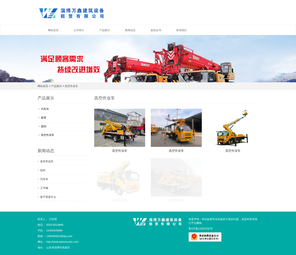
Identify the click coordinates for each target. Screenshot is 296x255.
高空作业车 (71, 86)
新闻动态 (130, 30)
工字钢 (44, 188)
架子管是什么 (48, 196)
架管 (43, 117)
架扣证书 (156, 30)
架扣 (43, 126)
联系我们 (181, 30)
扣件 (42, 170)
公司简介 (79, 30)
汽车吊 (45, 108)
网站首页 (53, 30)
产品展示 (104, 30)
